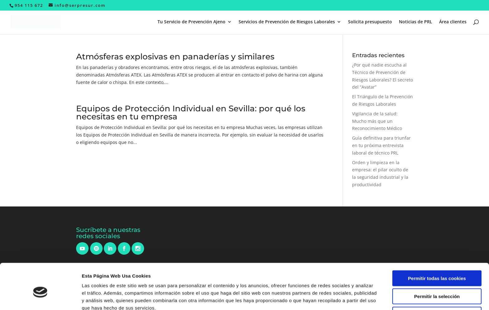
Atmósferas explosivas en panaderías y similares (175, 57)
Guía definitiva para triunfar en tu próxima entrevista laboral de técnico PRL (381, 145)
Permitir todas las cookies (437, 248)
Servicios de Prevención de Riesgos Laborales (287, 22)
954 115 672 (29, 5)
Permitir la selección (437, 266)
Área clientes (453, 22)
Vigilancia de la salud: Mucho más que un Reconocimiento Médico (377, 121)
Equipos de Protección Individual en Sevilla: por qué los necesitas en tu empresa (190, 113)
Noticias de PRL (415, 22)
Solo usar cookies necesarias (437, 284)
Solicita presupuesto (370, 22)
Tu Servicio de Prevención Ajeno (191, 22)
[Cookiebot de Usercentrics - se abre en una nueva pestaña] (40, 298)
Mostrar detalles (335, 297)
